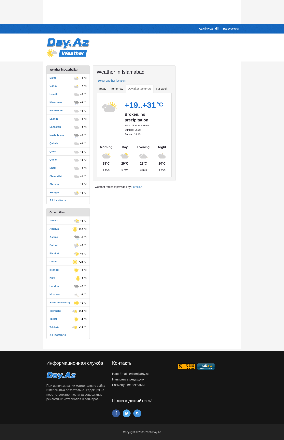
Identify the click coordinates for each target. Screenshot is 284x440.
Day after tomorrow (139, 88)
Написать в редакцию (128, 379)
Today (102, 88)
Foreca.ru (137, 186)
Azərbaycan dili (209, 28)
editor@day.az (139, 374)
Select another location (111, 80)
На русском (231, 28)
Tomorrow (117, 88)
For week (161, 88)
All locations (58, 200)
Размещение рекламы (128, 385)
